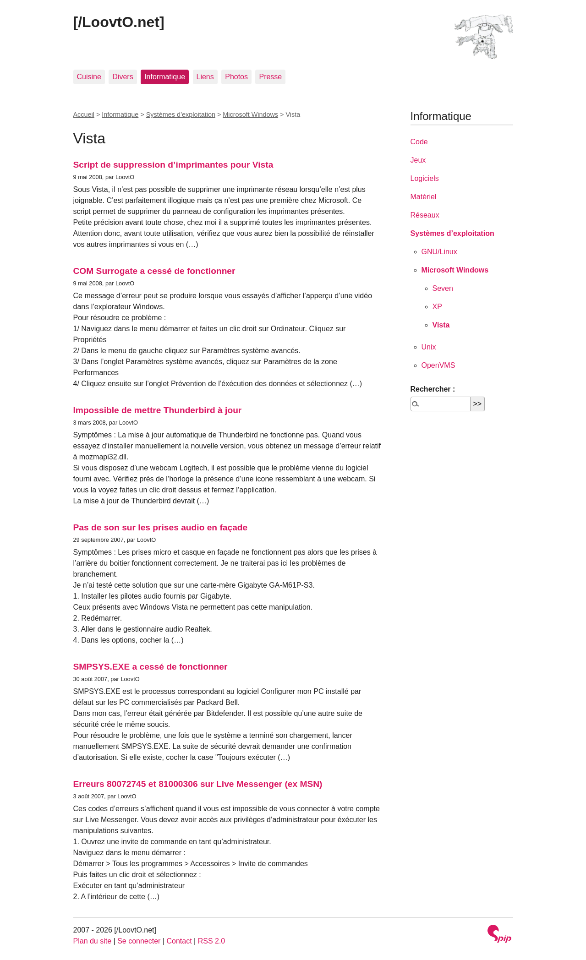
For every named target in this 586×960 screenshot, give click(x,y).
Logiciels (425, 178)
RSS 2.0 (211, 941)
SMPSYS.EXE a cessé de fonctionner (150, 666)
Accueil (83, 114)
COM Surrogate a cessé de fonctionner (154, 271)
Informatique (164, 77)
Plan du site (92, 941)
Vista (441, 325)
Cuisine (89, 77)
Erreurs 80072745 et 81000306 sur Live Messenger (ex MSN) (198, 784)
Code (419, 142)
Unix (429, 347)
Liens (205, 77)
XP (437, 307)
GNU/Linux (439, 252)
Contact (179, 941)
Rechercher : (433, 389)
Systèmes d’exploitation (180, 114)
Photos (236, 77)
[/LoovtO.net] (118, 22)
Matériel (424, 197)
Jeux (418, 160)
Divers (122, 77)
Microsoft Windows (250, 114)
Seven (443, 288)
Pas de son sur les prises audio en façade (160, 527)
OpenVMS (438, 365)
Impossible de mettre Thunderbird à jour (157, 410)
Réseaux (425, 215)
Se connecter (138, 941)
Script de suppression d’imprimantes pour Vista (173, 164)
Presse (270, 77)
